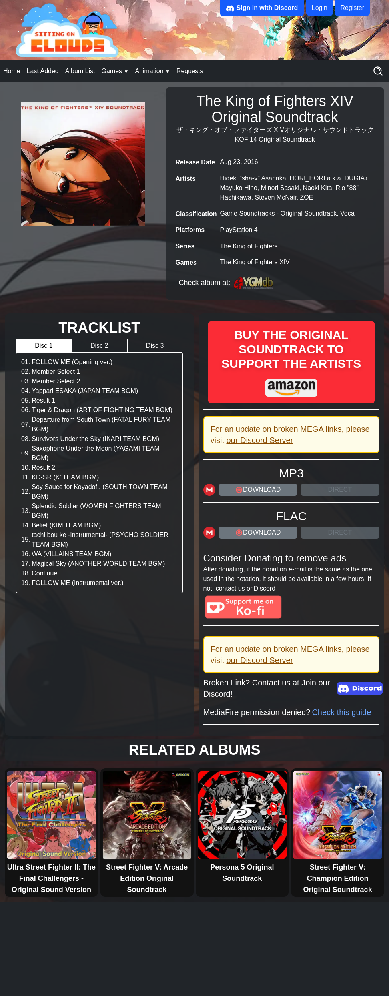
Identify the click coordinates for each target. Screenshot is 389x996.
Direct (340, 489)
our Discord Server (260, 440)
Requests (189, 71)
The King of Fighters (248, 246)
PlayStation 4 (238, 229)
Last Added (43, 71)
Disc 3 (155, 345)
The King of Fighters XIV (254, 262)
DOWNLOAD (258, 490)
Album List (80, 71)
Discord (264, 588)
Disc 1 (43, 345)
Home (11, 71)
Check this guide (341, 712)
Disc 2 (99, 345)
